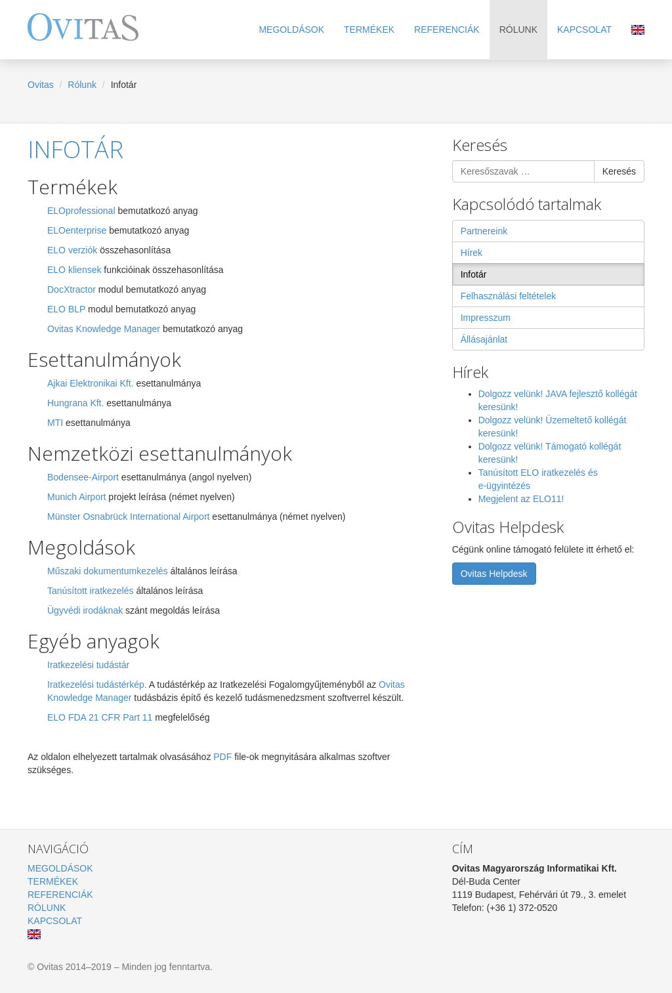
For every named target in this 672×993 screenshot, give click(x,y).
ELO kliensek (74, 269)
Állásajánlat (484, 339)
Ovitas (41, 84)
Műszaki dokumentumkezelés (107, 571)
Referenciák (447, 29)
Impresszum (486, 317)
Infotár (75, 149)
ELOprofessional (81, 210)
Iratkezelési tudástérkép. (97, 684)
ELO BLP (66, 309)
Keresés (619, 171)
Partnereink (484, 231)
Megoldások (291, 29)
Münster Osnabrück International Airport (128, 516)
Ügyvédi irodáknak (85, 610)
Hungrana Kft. (75, 403)
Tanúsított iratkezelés (90, 590)
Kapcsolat (584, 29)
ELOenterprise (76, 230)
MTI (55, 422)
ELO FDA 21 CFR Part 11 (99, 717)
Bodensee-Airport (84, 477)
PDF (223, 756)
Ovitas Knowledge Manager (103, 329)
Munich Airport (76, 497)
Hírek (471, 252)
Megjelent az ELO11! (521, 499)
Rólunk (518, 29)
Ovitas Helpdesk (494, 573)
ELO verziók (72, 250)
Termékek (369, 29)
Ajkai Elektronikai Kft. (90, 383)
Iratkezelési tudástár (88, 665)
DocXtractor (71, 289)
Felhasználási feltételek (508, 296)
